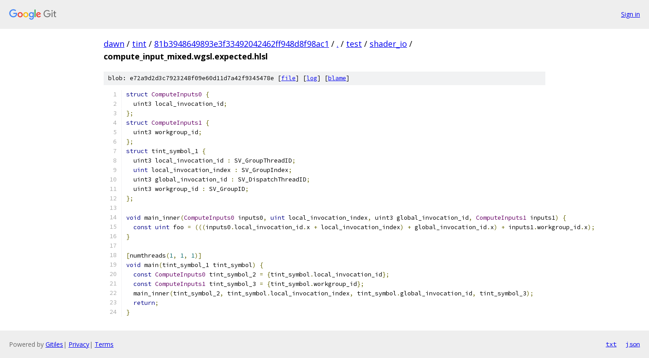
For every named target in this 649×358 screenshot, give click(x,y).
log (311, 78)
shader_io (388, 43)
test (354, 43)
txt (611, 344)
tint (139, 43)
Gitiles (54, 344)
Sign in (630, 14)
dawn (114, 43)
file (288, 78)
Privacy (79, 344)
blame (337, 78)
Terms (104, 344)
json (633, 344)
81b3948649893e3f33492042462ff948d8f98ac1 (241, 43)
